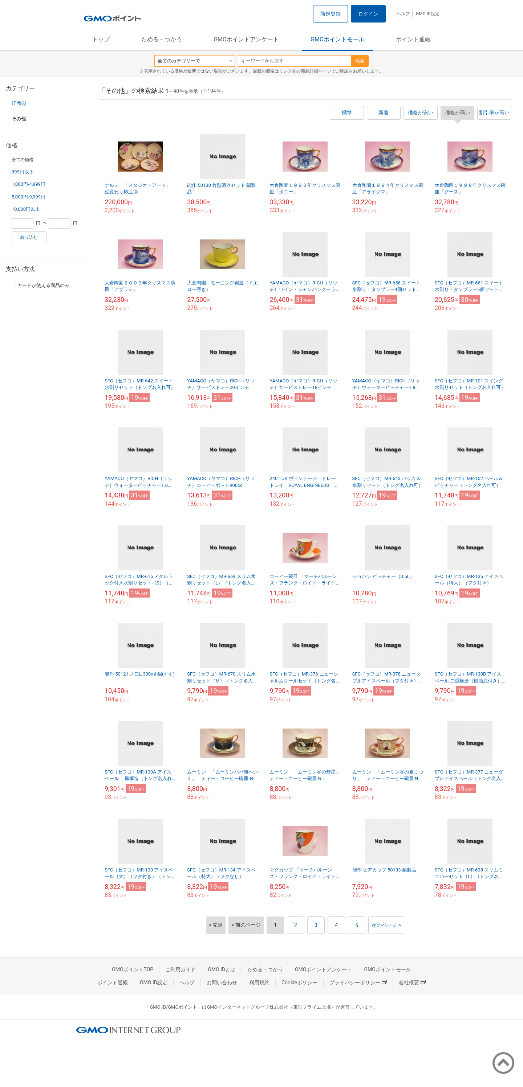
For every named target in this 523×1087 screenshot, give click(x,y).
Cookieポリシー (299, 982)
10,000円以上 (26, 209)
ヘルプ (403, 13)
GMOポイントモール (337, 39)
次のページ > (386, 925)
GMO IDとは (221, 969)
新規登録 (330, 14)
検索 (360, 60)
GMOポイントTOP (132, 969)
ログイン (368, 14)
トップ (101, 39)
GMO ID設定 (427, 13)
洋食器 (19, 103)
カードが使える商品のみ (39, 285)
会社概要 (412, 982)
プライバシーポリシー (358, 982)
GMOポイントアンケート (246, 39)
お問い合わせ (222, 982)
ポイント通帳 (413, 39)
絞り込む (29, 237)
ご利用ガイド (180, 969)
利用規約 (259, 982)
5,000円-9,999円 (28, 197)
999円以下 (23, 172)
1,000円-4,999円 (28, 184)
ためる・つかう (161, 39)
